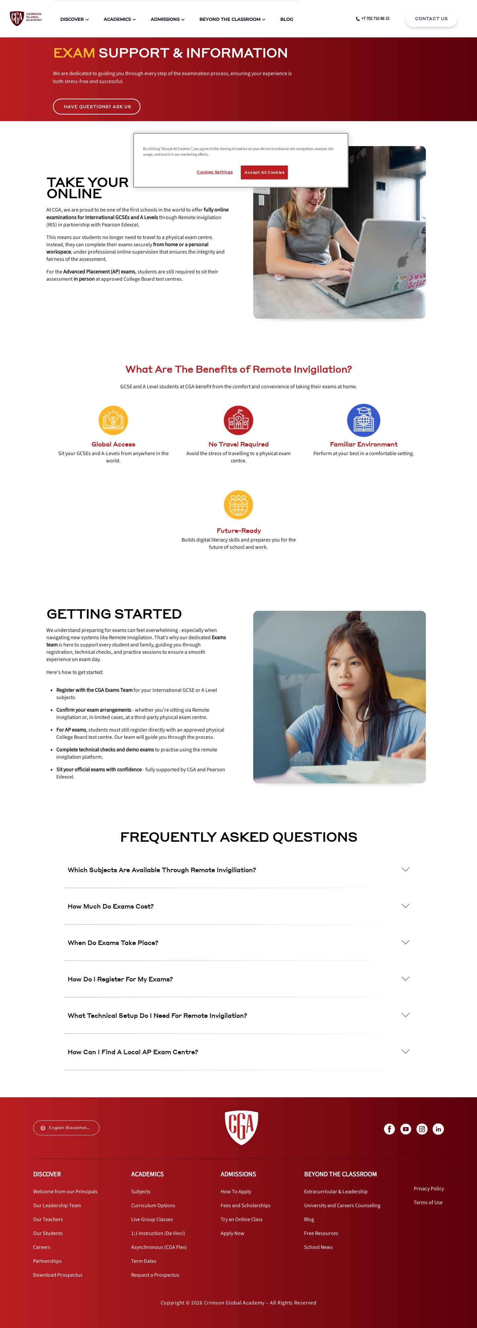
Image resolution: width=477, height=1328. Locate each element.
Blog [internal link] (286, 19)
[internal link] (431, 19)
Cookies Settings (215, 171)
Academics (117, 19)
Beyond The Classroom (229, 19)
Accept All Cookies (264, 172)
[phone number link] (372, 18)
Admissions (165, 19)
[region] (240, 160)
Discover (72, 19)
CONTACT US (431, 18)
